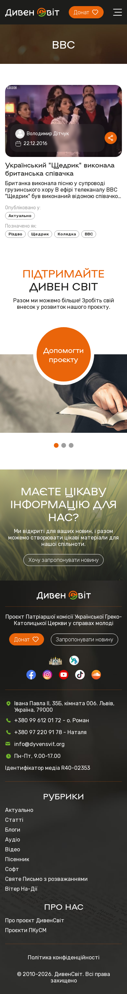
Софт (12, 869)
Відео (12, 849)
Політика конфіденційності (64, 957)
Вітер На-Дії (21, 889)
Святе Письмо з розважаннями (46, 879)
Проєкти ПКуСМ (25, 930)
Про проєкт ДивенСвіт (34, 920)
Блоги (12, 830)
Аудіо (12, 839)
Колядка (67, 234)
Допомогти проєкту (63, 354)
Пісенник (17, 859)
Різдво (15, 234)
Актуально (19, 215)
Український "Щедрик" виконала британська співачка (59, 168)
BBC (89, 234)
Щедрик (40, 234)
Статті (14, 820)
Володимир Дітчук (48, 134)
